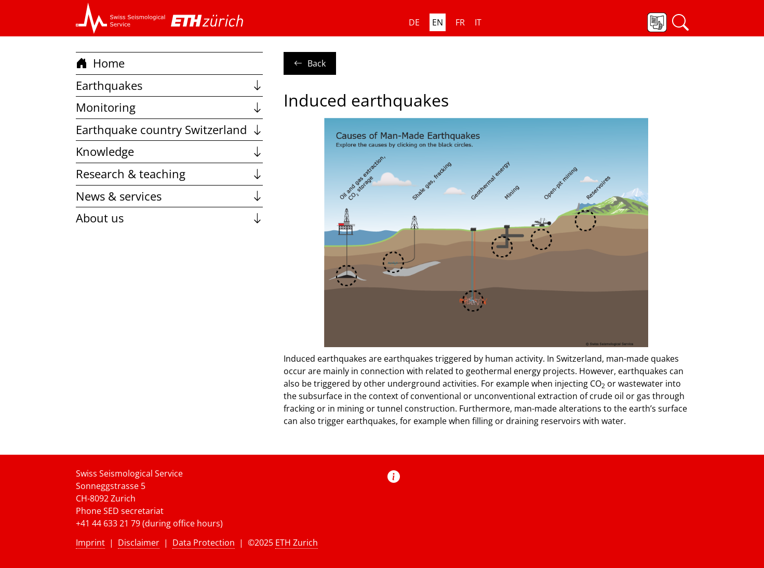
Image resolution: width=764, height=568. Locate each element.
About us (169, 218)
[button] (121, 18)
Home (100, 63)
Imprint (90, 542)
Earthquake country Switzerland (169, 130)
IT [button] (478, 22)
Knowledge (169, 151)
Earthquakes (169, 85)
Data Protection (203, 542)
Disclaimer (138, 542)
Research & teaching (169, 174)
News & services (169, 196)
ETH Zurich (296, 542)
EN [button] (437, 22)
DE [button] (414, 22)
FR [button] (460, 22)
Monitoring (169, 107)
